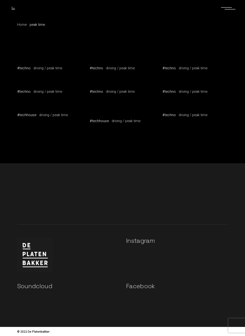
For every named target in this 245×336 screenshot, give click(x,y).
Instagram (140, 241)
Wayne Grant (175, 62)
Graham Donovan (106, 85)
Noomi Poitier (30, 85)
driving (38, 68)
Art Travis (99, 62)
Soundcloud (34, 286)
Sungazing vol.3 (177, 57)
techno (25, 68)
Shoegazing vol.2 (106, 57)
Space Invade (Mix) (181, 80)
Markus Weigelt (105, 114)
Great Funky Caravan (37, 57)
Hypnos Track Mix (34, 103)
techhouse (27, 115)
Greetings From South (111, 109)
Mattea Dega (29, 108)
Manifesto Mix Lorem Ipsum (117, 80)
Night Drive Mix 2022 (37, 80)
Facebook (140, 286)
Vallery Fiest (29, 62)
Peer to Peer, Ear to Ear (185, 103)
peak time (54, 68)
